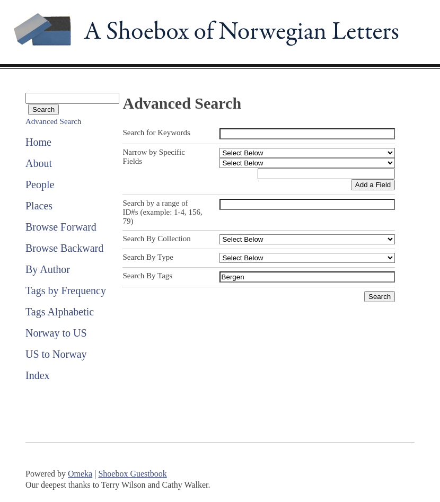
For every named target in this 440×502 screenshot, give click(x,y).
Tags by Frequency (65, 290)
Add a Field (373, 185)
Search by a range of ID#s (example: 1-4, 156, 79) (162, 212)
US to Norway (56, 354)
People (39, 184)
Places (38, 205)
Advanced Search (53, 121)
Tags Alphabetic (59, 311)
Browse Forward (60, 227)
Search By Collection (156, 238)
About (38, 163)
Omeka (80, 473)
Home (38, 142)
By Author (47, 269)
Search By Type (147, 257)
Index (37, 375)
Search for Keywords (156, 132)
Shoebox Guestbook (132, 473)
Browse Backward (64, 248)
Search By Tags (147, 275)
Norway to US (56, 333)
